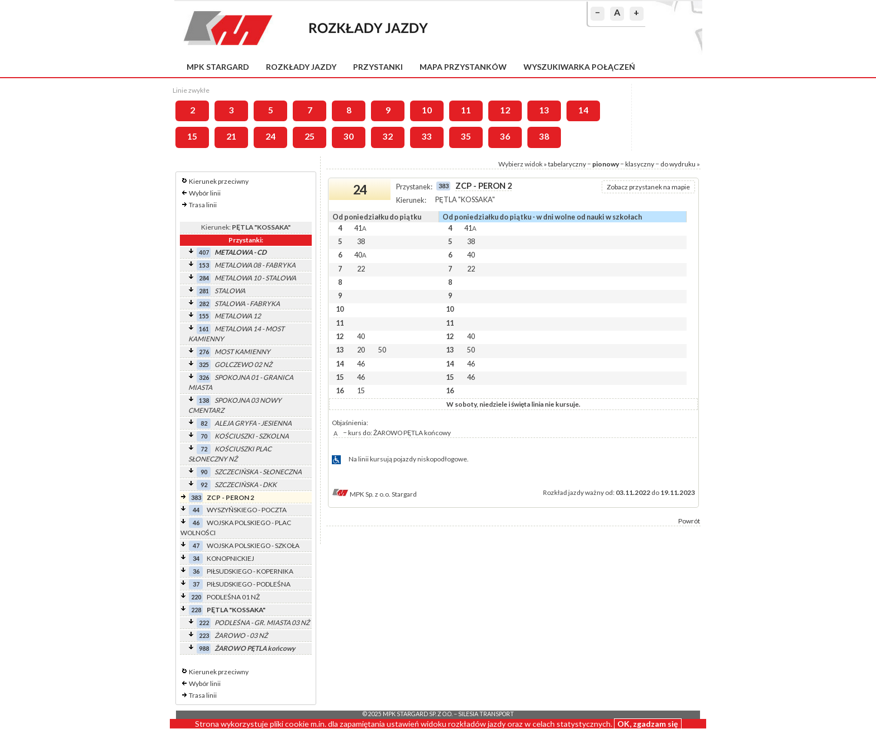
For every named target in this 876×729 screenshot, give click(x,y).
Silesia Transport (486, 714)
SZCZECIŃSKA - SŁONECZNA (258, 472)
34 (196, 558)
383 (196, 497)
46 (196, 522)
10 (427, 110)
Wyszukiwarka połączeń (579, 67)
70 (204, 436)
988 (204, 648)
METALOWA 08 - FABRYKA (255, 265)
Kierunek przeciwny (219, 181)
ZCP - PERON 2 (230, 497)
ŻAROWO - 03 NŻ (241, 635)
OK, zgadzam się (647, 723)
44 (196, 509)
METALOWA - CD (240, 252)
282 (204, 303)
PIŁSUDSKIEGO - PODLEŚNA (249, 584)
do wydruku (678, 164)
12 (505, 110)
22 (361, 268)
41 (360, 227)
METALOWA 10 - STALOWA (255, 278)
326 (204, 377)
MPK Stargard (218, 67)
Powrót (689, 521)
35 (466, 136)
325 (204, 364)
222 (204, 622)
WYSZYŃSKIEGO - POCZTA (247, 510)
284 (204, 278)
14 (583, 110)
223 (204, 635)
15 (192, 136)
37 (196, 584)
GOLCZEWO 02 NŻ (243, 364)
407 (204, 252)
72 (204, 448)
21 (231, 136)
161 (204, 328)
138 (204, 400)
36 (505, 136)
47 (196, 545)
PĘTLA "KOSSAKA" (236, 610)
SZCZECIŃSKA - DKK (246, 484)
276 (204, 351)
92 (204, 484)
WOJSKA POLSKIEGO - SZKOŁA (253, 545)
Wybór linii (205, 193)
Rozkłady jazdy (301, 67)
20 (361, 349)
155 (204, 316)
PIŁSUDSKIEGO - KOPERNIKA (250, 571)
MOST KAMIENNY (242, 351)
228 (196, 609)
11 (466, 110)
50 (382, 349)
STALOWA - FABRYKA (247, 303)
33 (427, 136)
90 (204, 471)
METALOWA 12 (238, 316)
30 (349, 136)
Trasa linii (203, 205)
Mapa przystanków (463, 67)
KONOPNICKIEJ (230, 558)
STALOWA (230, 291)
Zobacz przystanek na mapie (648, 187)
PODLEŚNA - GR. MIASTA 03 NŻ (262, 622)
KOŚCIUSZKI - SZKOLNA (252, 436)
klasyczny (639, 164)
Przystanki (378, 67)
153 (204, 265)
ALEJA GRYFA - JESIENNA (253, 423)
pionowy (605, 164)
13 (544, 110)
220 (196, 597)
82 (204, 423)
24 (270, 136)
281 (204, 290)
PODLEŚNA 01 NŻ (233, 597)
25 (309, 136)
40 (360, 254)
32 (388, 136)
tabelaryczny (567, 164)
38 (544, 136)
